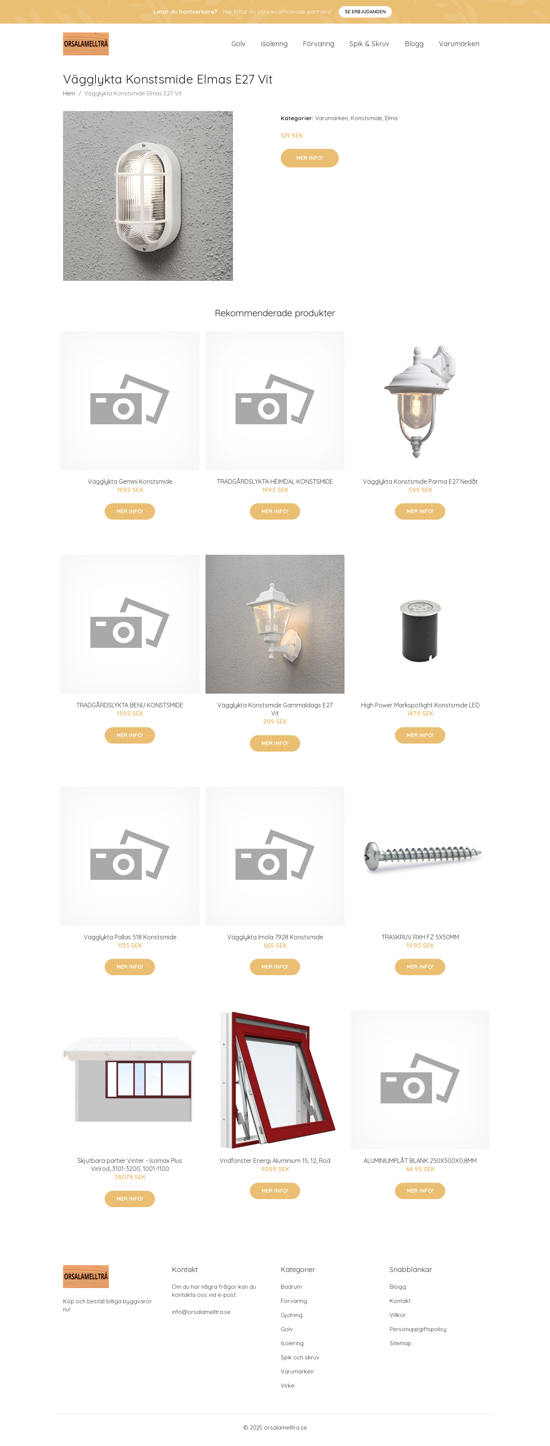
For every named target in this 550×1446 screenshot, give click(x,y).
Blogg (414, 46)
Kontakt (400, 1306)
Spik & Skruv (369, 46)
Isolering (274, 46)
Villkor (398, 1320)
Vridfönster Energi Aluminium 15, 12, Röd (275, 1166)
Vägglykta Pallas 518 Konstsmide (130, 942)
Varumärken (459, 46)
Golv (238, 46)
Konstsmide (366, 123)
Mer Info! (309, 163)
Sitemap (400, 1348)
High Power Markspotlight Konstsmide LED (420, 710)
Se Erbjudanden (365, 11)
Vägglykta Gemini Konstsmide (130, 487)
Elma (391, 123)
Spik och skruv (300, 1362)
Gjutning (291, 1320)
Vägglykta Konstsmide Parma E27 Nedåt (420, 487)
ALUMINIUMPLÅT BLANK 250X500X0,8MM (420, 1166)
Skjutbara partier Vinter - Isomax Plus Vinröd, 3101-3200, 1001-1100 (130, 1170)
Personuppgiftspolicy (418, 1334)
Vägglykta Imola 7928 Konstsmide (275, 942)
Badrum (291, 1292)
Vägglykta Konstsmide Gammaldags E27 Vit (275, 714)
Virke (287, 1390)
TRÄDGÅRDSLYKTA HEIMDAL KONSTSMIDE (275, 487)
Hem (69, 98)
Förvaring (318, 46)
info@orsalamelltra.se (201, 1317)
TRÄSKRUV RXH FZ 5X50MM (420, 942)
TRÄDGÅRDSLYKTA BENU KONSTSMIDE (129, 710)
